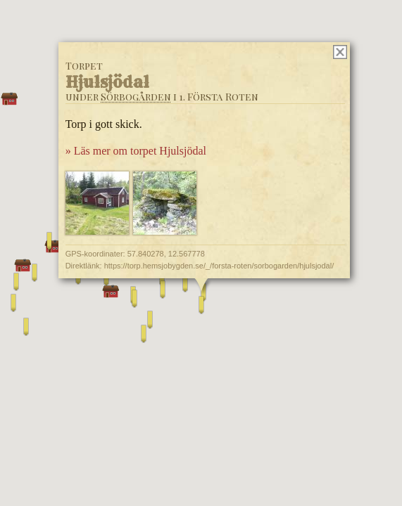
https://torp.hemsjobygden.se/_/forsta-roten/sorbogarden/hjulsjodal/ (218, 265)
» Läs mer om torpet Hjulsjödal (135, 151)
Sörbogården (135, 96)
